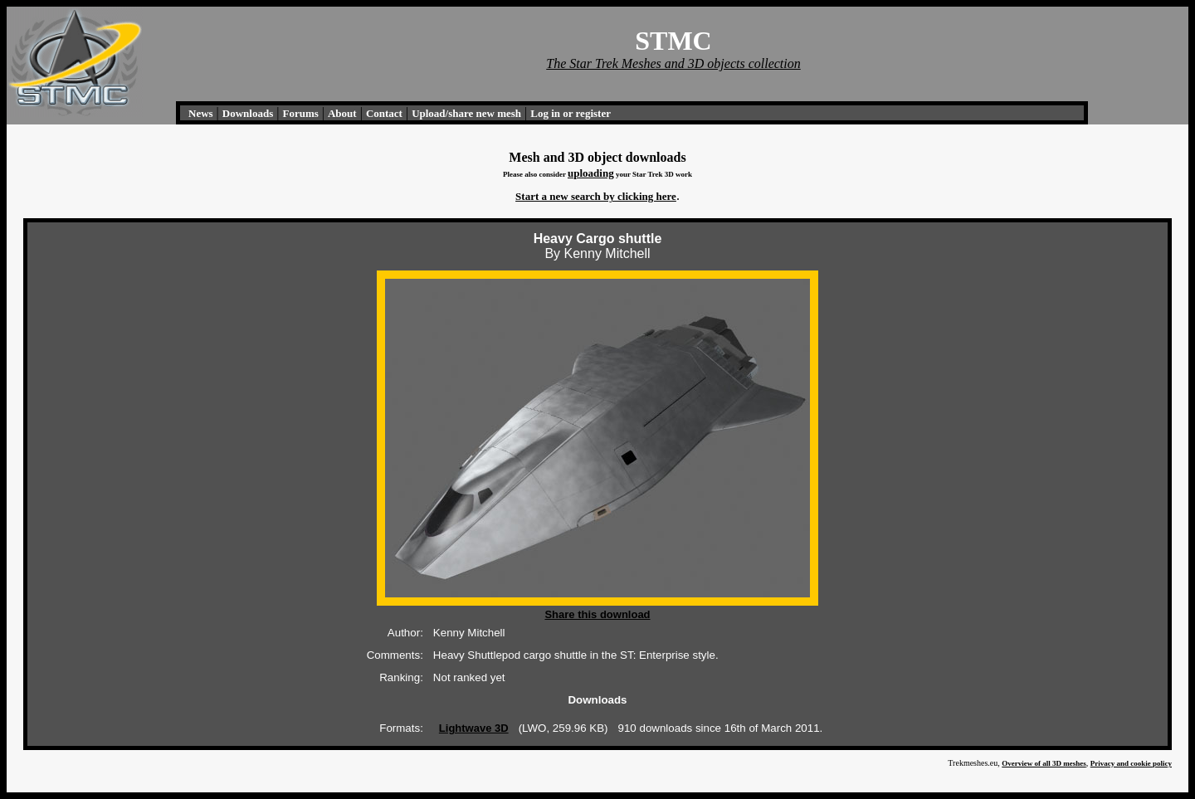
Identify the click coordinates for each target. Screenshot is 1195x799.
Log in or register (570, 113)
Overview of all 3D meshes (1043, 763)
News (200, 113)
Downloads (247, 113)
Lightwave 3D (474, 728)
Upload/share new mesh (466, 113)
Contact (384, 113)
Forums (300, 113)
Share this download (597, 614)
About (342, 113)
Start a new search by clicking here (595, 196)
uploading (591, 173)
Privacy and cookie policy (1131, 763)
